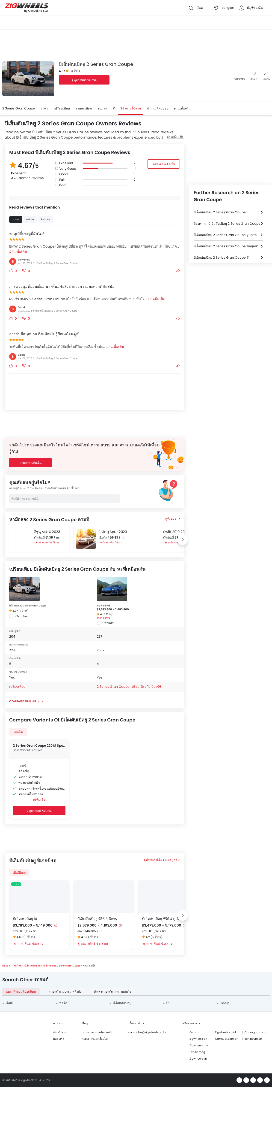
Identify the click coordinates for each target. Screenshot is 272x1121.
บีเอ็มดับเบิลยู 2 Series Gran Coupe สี (221, 257)
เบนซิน (18, 732)
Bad (62, 185)
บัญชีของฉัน (255, 8)
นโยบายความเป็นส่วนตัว (97, 1032)
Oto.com (195, 1032)
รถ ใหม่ (18, 965)
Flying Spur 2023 (113, 531)
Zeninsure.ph (253, 1039)
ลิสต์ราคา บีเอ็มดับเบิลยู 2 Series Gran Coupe (227, 223)
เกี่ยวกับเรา (59, 1032)
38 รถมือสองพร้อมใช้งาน (46, 542)
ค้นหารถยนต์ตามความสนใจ (112, 991)
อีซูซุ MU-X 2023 (47, 531)
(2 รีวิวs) (107, 614)
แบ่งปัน (266, 76)
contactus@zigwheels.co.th (147, 1032)
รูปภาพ (102, 108)
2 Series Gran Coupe (18, 108)
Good (63, 174)
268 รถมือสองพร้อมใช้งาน (176, 542)
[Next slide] (182, 539)
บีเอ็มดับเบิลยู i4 (25, 918)
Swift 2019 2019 (175, 531)
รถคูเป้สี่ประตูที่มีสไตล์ (26, 233)
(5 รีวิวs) (156, 937)
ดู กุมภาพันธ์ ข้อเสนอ (84, 80)
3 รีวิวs (75, 71)
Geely (224, 1003)
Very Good (67, 168)
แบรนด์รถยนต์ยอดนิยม (21, 991)
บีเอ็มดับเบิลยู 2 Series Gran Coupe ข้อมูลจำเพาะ (228, 246)
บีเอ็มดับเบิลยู (122, 1003)
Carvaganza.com (256, 1032)
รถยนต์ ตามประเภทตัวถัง (65, 991)
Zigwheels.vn (198, 1058)
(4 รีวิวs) (92, 937)
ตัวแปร (253, 76)
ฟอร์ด (63, 1003)
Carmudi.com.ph (226, 1039)
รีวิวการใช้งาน (130, 108)
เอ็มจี (9, 1003)
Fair (62, 180)
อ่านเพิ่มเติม (175, 137)
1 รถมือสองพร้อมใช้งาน (110, 542)
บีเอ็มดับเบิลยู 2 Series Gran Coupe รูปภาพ (225, 235)
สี (114, 108)
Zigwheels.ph (198, 1039)
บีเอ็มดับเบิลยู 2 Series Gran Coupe (27, 605)
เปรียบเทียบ (239, 79)
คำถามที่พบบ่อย (157, 108)
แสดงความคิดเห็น (164, 164)
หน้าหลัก (6, 965)
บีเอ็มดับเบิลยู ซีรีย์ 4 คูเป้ (160, 918)
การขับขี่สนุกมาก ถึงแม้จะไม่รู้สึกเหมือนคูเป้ (44, 334)
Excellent (66, 163)
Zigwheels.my (198, 1045)
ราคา (44, 108)
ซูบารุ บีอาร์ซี (103, 605)
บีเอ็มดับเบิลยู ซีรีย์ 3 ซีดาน (97, 918)
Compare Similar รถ (25, 701)
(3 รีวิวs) (23, 611)
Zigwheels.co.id (225, 1032)
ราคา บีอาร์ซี (103, 618)
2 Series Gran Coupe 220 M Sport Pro (39, 745)
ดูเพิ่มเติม (39, 799)
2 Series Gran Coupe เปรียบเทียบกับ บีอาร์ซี (129, 686)
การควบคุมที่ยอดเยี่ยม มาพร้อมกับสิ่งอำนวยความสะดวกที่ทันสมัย (61, 286)
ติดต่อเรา (58, 1039)
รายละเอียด (83, 108)
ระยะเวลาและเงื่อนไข (95, 1039)
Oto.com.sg (197, 1052)
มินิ (168, 1003)
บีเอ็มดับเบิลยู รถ (166, 860)
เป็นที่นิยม (19, 872)
